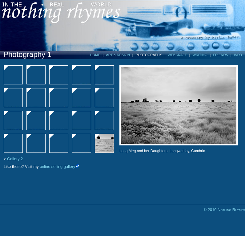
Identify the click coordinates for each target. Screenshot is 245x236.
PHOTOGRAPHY (149, 55)
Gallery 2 (15, 159)
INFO (238, 55)
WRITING (200, 55)
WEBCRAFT (177, 55)
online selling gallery (57, 166)
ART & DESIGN (118, 55)
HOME (95, 55)
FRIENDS (220, 55)
